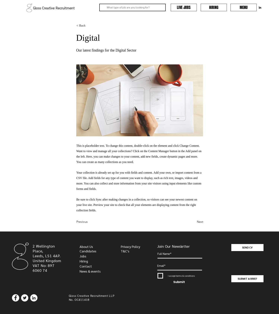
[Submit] (179, 282)
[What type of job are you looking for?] (132, 7)
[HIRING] (214, 7)
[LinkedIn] (33, 297)
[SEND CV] (247, 247)
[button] (244, 7)
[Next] (194, 222)
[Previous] (88, 222)
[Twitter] (24, 297)
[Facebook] (15, 297)
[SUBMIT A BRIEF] (247, 278)
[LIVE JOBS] (184, 7)
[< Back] (88, 25)
